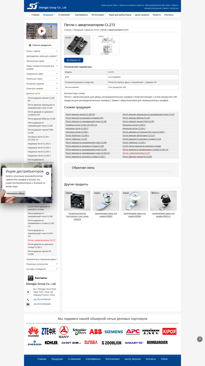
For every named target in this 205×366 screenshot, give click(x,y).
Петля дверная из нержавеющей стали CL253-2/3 (88, 153)
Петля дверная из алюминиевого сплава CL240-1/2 (145, 150)
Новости (157, 15)
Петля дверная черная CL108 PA (80, 114)
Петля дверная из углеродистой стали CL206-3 (143, 132)
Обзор (164, 359)
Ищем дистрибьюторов (120, 15)
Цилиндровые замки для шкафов (41, 56)
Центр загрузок (142, 15)
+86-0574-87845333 (42, 299)
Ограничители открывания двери (41, 259)
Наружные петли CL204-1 (134, 128)
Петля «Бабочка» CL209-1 (77, 135)
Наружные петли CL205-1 (77, 132)
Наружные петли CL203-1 (77, 128)
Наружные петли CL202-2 (134, 125)
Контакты (169, 15)
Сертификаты (81, 15)
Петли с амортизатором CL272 (136, 153)
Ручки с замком (33, 51)
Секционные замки (34, 74)
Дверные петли (92, 30)
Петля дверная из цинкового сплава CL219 (142, 139)
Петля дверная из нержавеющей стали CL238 (86, 150)
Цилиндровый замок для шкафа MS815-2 (163, 215)
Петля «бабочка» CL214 (76, 139)
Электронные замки (35, 61)
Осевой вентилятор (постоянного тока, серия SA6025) (77, 216)
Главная (35, 15)
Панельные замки (34, 79)
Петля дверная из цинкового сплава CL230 (85, 146)
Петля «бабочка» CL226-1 (134, 143)
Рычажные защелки (35, 84)
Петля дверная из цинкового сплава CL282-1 (86, 157)
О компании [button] (64, 15)
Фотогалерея (112, 359)
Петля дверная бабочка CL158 (136, 118)
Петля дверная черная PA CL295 (137, 157)
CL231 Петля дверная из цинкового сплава (142, 146)
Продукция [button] (48, 15)
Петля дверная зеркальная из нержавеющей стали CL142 (148, 114)
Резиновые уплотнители (37, 264)
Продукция (78, 30)
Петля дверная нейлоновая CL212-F (139, 135)
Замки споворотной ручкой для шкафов (40, 67)
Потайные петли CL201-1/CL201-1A (81, 125)
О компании (74, 359)
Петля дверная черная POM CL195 (138, 121)
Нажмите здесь (16, 193)
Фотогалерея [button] (97, 15)
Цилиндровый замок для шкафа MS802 (106, 215)
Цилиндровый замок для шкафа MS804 (135, 215)
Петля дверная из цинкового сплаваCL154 (84, 118)
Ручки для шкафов (34, 88)
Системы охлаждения (36, 269)
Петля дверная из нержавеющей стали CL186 (86, 121)
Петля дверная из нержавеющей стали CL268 (86, 143)
